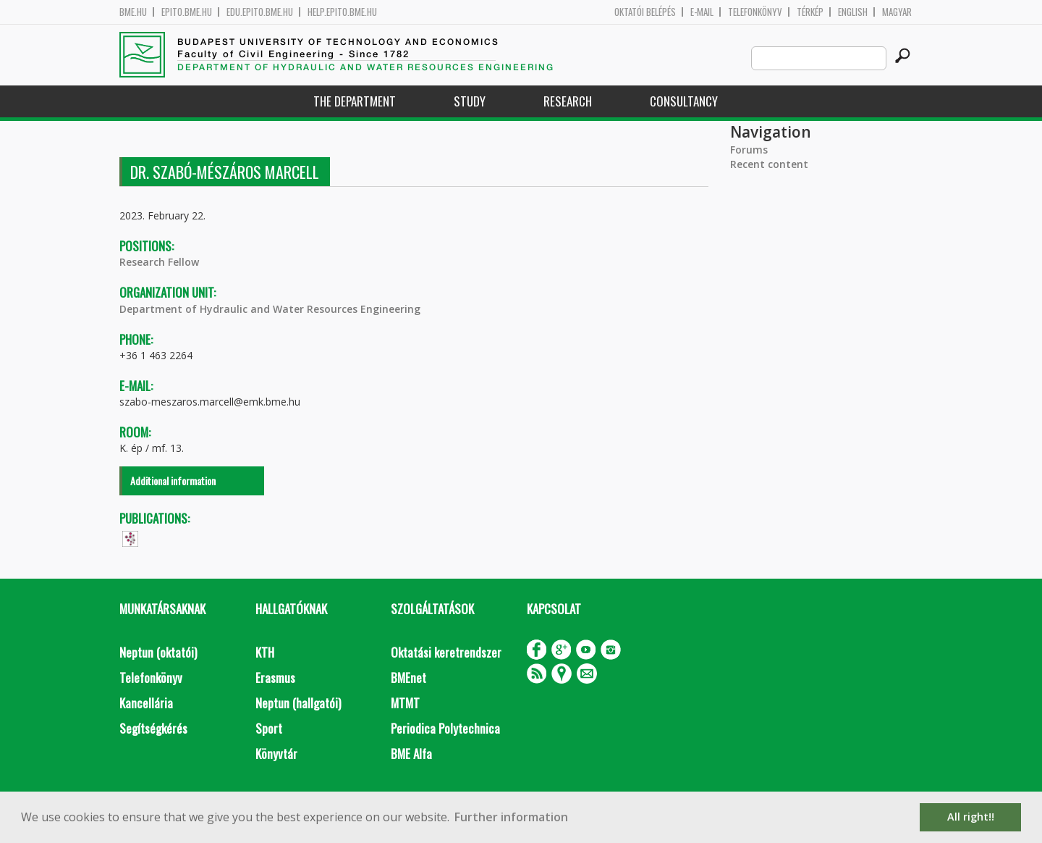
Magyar (897, 12)
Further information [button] (511, 817)
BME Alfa (411, 754)
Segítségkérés (153, 728)
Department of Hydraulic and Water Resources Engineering (269, 309)
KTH (264, 652)
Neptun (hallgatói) (298, 703)
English (853, 12)
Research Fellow (159, 262)
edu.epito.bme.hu (259, 12)
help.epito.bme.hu (342, 12)
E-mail (701, 12)
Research (567, 101)
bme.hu (133, 12)
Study (470, 101)
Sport (268, 728)
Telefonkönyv (755, 12)
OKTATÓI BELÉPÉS (645, 12)
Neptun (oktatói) (158, 652)
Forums (749, 149)
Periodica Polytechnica (445, 728)
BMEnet (408, 677)
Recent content (769, 164)
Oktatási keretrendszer (446, 652)
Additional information (173, 480)
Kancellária (146, 703)
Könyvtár (276, 754)
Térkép (810, 12)
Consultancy (684, 101)
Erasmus (275, 677)
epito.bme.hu (186, 12)
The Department (354, 101)
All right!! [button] (970, 816)
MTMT (405, 703)
